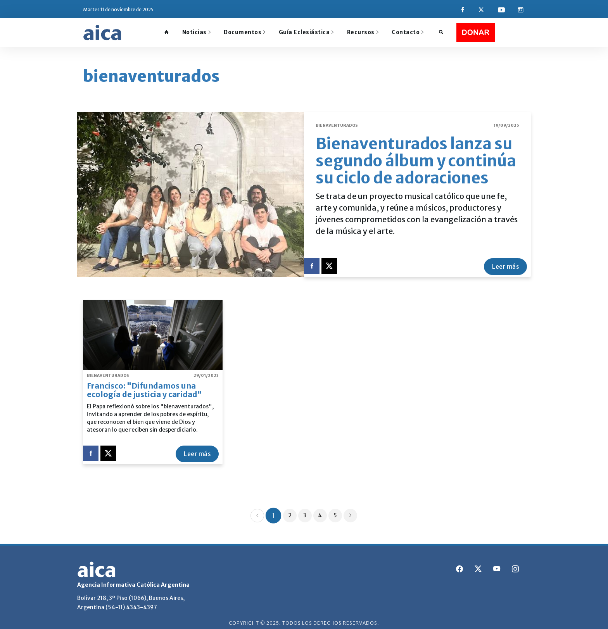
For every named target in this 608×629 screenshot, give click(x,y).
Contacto (408, 32)
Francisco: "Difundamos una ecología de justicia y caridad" (144, 385)
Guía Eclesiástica (306, 32)
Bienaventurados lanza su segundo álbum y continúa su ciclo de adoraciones (416, 156)
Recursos (363, 32)
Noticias (196, 32)
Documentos (245, 32)
